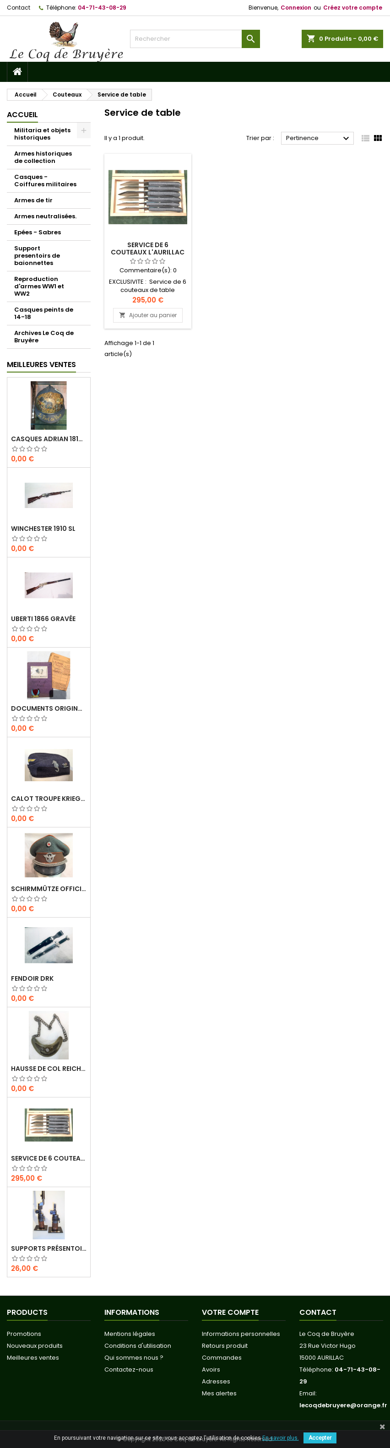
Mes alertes (219, 1393)
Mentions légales (129, 1333)
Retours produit (225, 1345)
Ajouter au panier (148, 315)
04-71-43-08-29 (102, 7)
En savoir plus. (280, 1438)
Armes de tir (33, 200)
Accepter (320, 1438)
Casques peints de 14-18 (43, 313)
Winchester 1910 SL (43, 528)
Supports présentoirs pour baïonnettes (49, 1248)
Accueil (22, 114)
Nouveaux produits (35, 1345)
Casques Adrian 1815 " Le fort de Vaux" (49, 439)
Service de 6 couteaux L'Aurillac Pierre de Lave (49, 1158)
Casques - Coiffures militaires (45, 181)
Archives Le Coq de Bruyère (44, 337)
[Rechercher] (195, 39)
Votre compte (230, 1312)
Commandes (222, 1357)
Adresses (216, 1381)
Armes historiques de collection (43, 157)
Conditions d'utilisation (137, 1345)
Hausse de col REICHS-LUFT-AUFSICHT (49, 1068)
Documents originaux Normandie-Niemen (49, 708)
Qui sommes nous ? (133, 1357)
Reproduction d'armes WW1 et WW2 (39, 286)
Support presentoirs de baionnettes (37, 255)
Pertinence (319, 138)
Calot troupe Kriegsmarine (49, 798)
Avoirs (211, 1369)
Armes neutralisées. (45, 216)
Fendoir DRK (32, 978)
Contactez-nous (128, 1369)
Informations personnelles (241, 1333)
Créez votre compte (352, 7)
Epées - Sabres (37, 232)
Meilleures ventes (33, 1357)
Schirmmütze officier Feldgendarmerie (49, 888)
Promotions (24, 1333)
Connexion (296, 7)
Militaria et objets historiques (42, 134)
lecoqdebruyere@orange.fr (343, 1405)
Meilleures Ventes (41, 364)
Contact (18, 7)
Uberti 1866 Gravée (43, 618)
